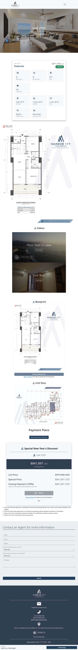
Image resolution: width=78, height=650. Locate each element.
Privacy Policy (31, 642)
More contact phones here (39, 620)
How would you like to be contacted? (14, 553)
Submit (39, 578)
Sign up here (27, 377)
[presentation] (15, 572)
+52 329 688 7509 (39, 616)
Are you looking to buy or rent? (12, 547)
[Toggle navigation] (64, 4)
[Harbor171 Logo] (15, 4)
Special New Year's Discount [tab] (39, 437)
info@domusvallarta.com (39, 607)
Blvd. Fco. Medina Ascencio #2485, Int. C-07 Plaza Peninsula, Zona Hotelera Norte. (39, 628)
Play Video (39, 250)
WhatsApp (62, 647)
